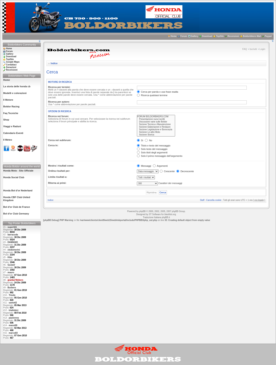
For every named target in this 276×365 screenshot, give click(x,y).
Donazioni (11, 67)
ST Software (155, 214)
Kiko (10, 257)
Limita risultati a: (57, 177)
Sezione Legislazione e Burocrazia (156, 129)
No (148, 140)
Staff (202, 200)
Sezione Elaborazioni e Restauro (156, 127)
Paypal (268, 36)
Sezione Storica (156, 134)
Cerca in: (53, 145)
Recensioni (233, 36)
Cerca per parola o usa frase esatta (157, 91)
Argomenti (160, 166)
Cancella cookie (213, 200)
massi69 (13, 325)
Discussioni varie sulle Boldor (156, 122)
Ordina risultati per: (59, 171)
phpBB (142, 211)
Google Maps (13, 62)
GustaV (11, 265)
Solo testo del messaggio (152, 149)
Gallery (194, 36)
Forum (183, 36)
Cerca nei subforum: (59, 140)
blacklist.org (170, 214)
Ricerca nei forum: (58, 116)
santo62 (13, 303)
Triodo (12, 295)
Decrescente (185, 171)
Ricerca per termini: (59, 87)
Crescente (167, 171)
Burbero (12, 287)
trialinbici (13, 310)
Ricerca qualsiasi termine (152, 95)
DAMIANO (13, 242)
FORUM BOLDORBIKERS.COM (156, 116)
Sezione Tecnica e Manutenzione (156, 124)
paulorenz (14, 318)
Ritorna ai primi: (57, 183)
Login (262, 49)
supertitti (12, 227)
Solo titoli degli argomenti (152, 152)
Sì (140, 140)
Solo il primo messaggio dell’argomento (159, 156)
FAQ (244, 49)
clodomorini (14, 250)
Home (174, 36)
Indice (54, 63)
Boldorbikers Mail (252, 36)
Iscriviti (253, 49)
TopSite (220, 36)
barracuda (13, 234)
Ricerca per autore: (59, 101)
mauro (11, 272)
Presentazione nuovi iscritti (156, 119)
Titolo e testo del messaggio (153, 145)
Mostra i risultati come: (61, 165)
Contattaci (11, 64)
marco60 (13, 333)
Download (207, 36)
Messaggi (144, 166)
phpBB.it (166, 217)
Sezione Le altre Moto (156, 132)
